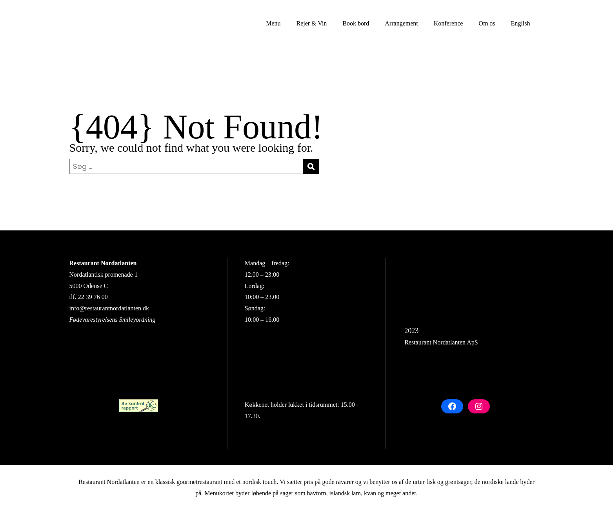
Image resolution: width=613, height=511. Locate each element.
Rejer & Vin (311, 23)
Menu (273, 23)
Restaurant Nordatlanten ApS (441, 342)
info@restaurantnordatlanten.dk (109, 308)
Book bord (355, 23)
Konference (448, 23)
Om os (486, 23)
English (520, 23)
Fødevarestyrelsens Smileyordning (112, 319)
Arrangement (401, 23)
